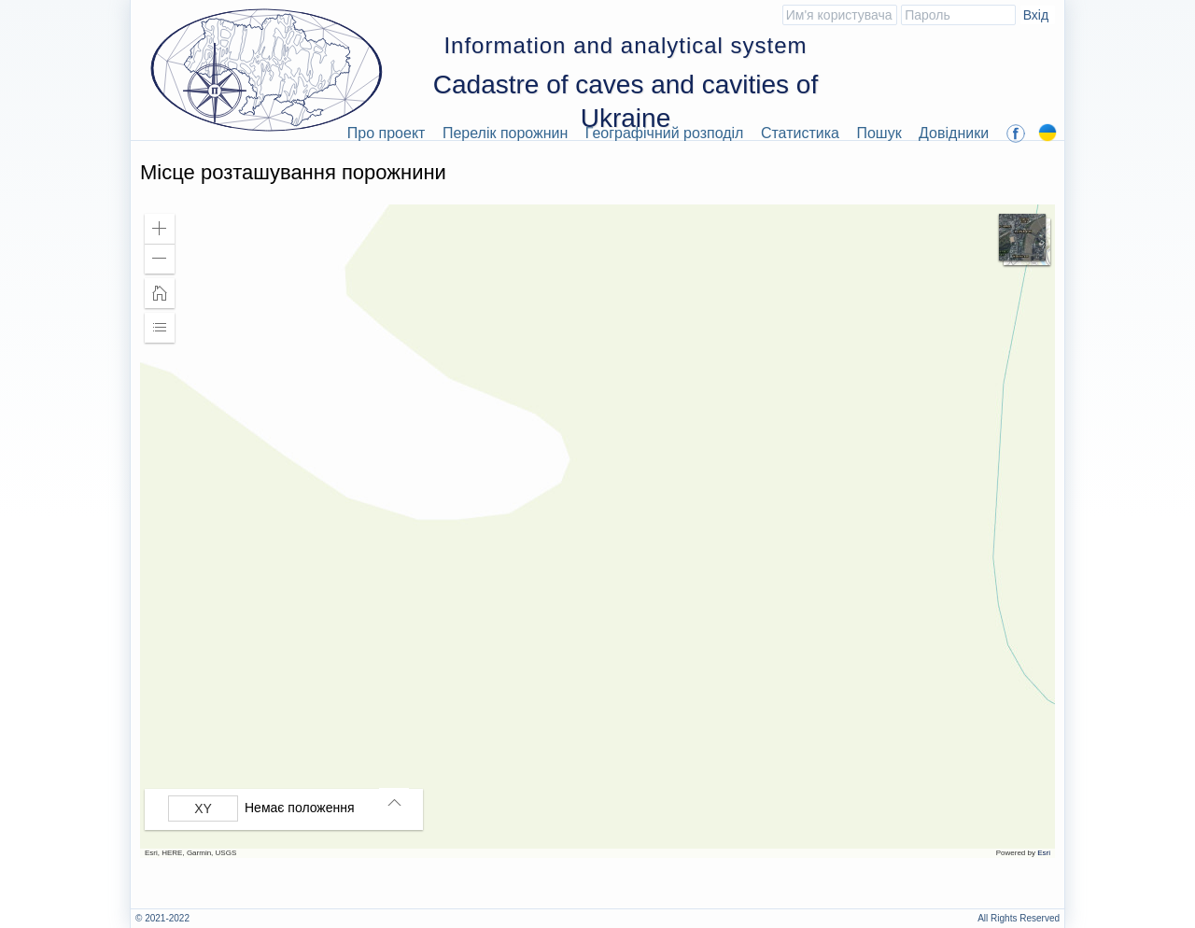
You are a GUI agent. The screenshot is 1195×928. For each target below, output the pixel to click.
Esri (1043, 853)
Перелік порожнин (506, 133)
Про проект (386, 133)
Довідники (954, 133)
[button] (160, 229)
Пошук (878, 133)
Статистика (800, 133)
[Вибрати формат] (203, 808)
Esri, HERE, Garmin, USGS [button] (190, 853)
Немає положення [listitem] (300, 807)
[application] (597, 531)
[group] (288, 808)
